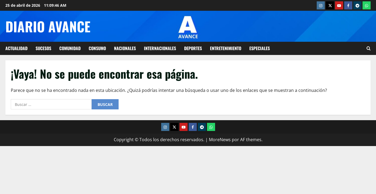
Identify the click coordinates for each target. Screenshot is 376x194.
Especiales (259, 48)
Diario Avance (47, 26)
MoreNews (220, 140)
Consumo (97, 48)
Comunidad (70, 48)
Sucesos (43, 48)
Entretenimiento (225, 48)
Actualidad (16, 48)
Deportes (193, 48)
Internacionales (160, 48)
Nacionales (125, 48)
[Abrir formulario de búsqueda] (369, 48)
